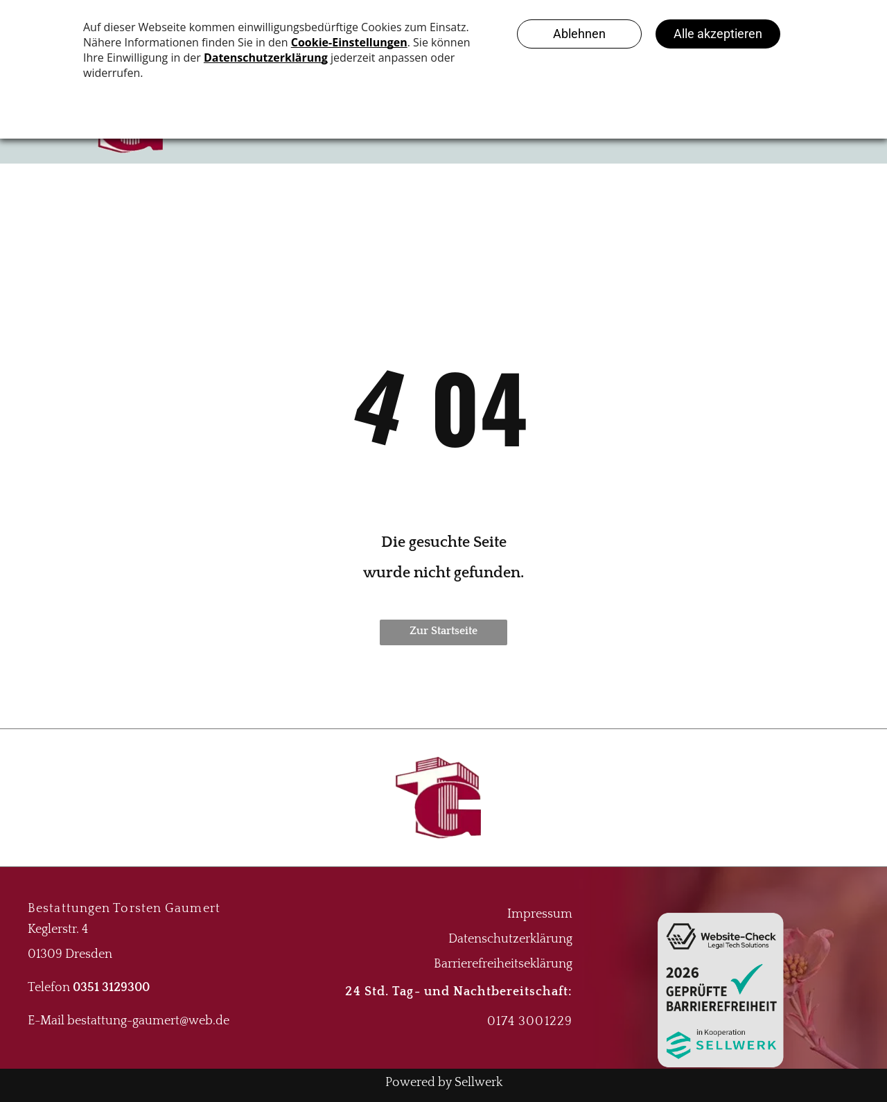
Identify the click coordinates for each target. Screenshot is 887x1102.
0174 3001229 (529, 1022)
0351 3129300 (111, 988)
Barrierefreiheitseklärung (503, 964)
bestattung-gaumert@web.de (148, 1021)
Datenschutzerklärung (510, 939)
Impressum (539, 914)
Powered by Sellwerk (443, 1083)
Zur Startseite (443, 630)
